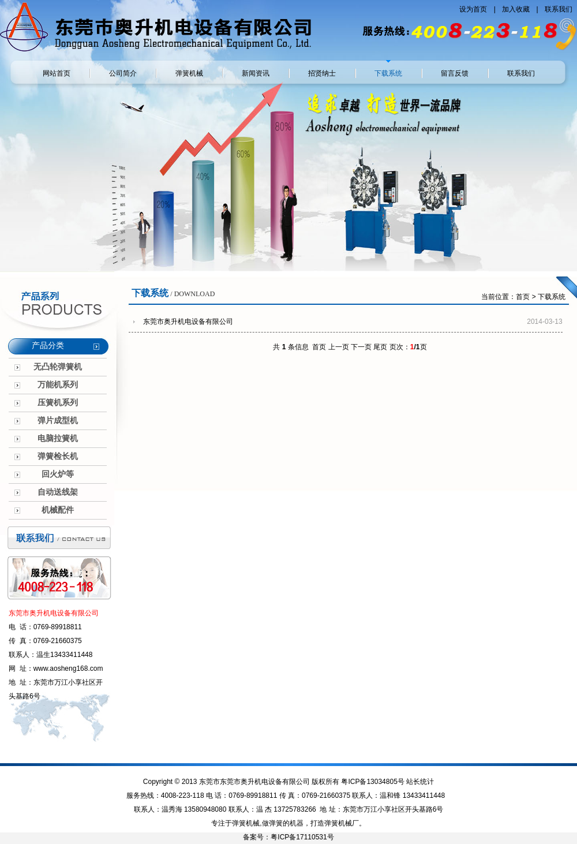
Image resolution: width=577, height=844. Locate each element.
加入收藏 (516, 9)
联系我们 (558, 9)
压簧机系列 (58, 402)
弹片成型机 (58, 420)
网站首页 (56, 73)
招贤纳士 (322, 73)
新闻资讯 (255, 73)
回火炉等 (58, 474)
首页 (523, 297)
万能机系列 (58, 384)
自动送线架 (58, 492)
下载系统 (388, 73)
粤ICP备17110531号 (302, 837)
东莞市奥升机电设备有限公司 (188, 322)
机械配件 (58, 510)
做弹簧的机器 (283, 823)
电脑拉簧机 (58, 438)
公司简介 (123, 73)
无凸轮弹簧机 (57, 367)
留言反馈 (455, 73)
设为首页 (474, 9)
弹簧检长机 (58, 456)
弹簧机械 (189, 73)
